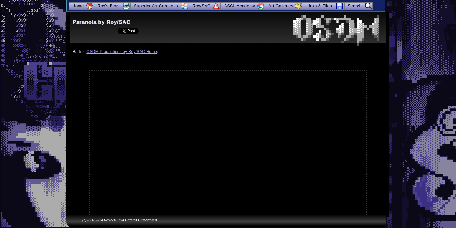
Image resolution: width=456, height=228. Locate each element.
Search (355, 5)
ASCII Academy (239, 5)
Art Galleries (281, 5)
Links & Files (319, 5)
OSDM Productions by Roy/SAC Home (121, 51)
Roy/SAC (202, 5)
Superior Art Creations (156, 5)
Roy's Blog (108, 5)
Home (78, 5)
